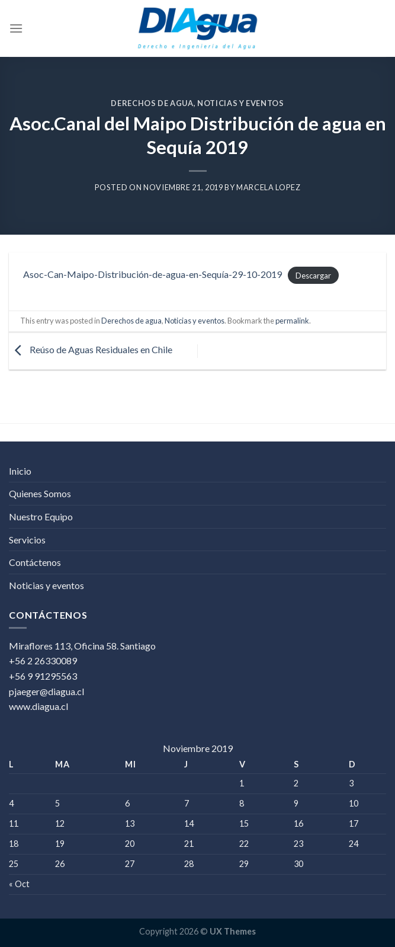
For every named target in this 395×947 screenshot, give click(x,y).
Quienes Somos (40, 493)
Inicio (20, 470)
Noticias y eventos (240, 103)
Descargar (313, 275)
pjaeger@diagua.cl (46, 691)
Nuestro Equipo (41, 516)
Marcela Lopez (268, 187)
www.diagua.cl (38, 706)
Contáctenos (35, 562)
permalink (292, 320)
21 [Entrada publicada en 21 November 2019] (189, 844)
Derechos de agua (152, 103)
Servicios (27, 539)
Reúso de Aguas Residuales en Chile (90, 350)
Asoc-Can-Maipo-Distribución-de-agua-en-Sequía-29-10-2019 (152, 274)
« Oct (19, 884)
